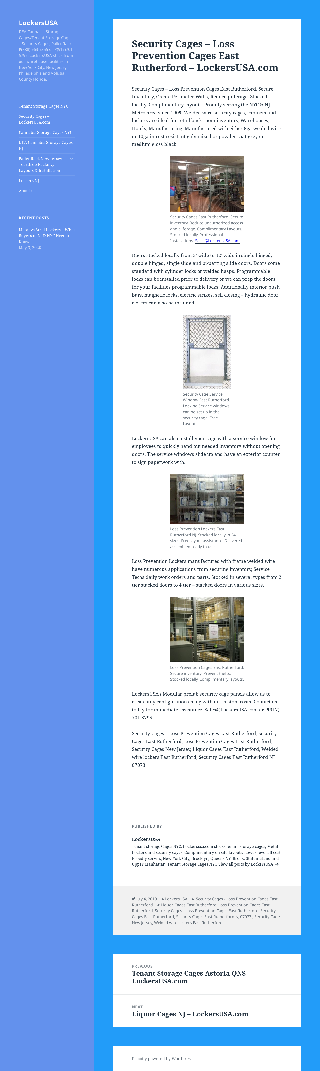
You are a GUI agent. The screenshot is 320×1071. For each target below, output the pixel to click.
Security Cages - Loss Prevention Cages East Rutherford (207, 910)
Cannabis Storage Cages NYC (45, 132)
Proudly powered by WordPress (162, 1058)
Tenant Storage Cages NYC (43, 106)
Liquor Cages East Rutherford (189, 905)
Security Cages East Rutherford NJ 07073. (214, 916)
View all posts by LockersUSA (246, 864)
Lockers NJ (29, 180)
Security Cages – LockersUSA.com (34, 119)
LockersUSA (38, 22)
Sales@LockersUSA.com (217, 240)
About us (27, 190)
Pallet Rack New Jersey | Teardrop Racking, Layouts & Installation (42, 164)
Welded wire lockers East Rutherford (188, 922)
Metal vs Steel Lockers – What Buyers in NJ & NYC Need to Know (47, 235)
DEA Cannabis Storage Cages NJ (46, 145)
